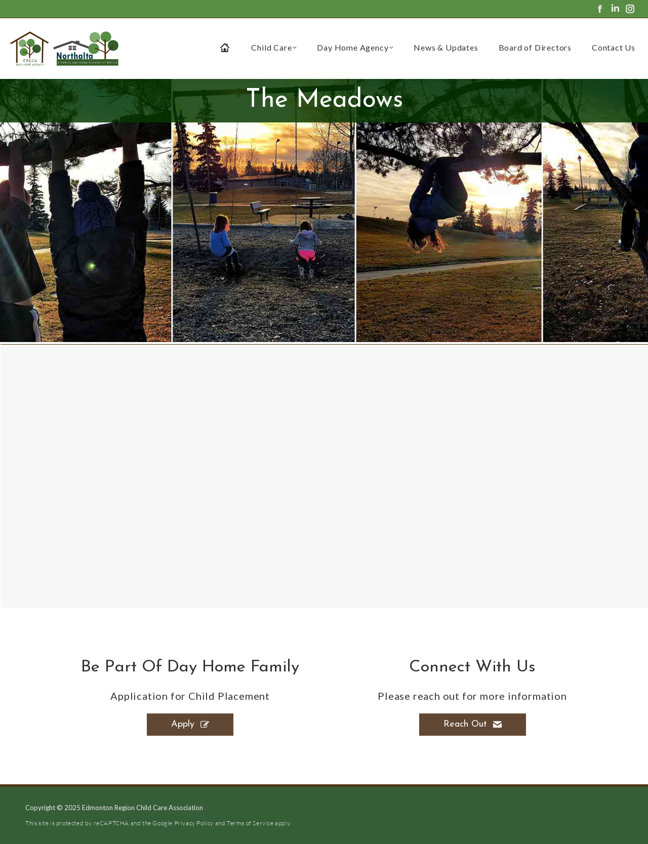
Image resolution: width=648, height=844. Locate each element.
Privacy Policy (194, 823)
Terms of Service (250, 823)
